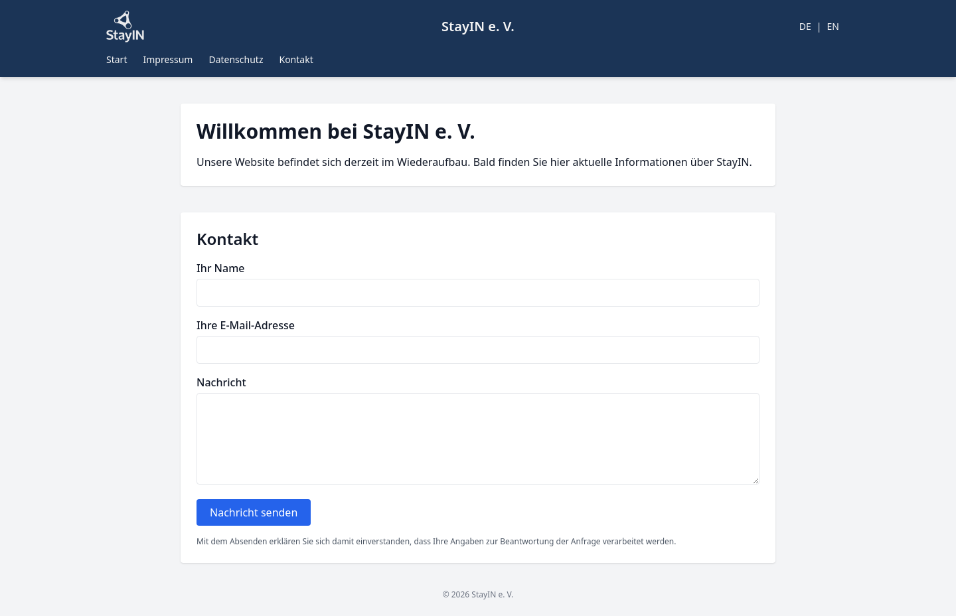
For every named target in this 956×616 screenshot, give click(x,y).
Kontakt (296, 59)
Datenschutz (235, 59)
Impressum (168, 59)
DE (805, 26)
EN (833, 26)
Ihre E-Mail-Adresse (246, 325)
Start (116, 59)
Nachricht (221, 382)
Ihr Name (221, 268)
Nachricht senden (253, 512)
